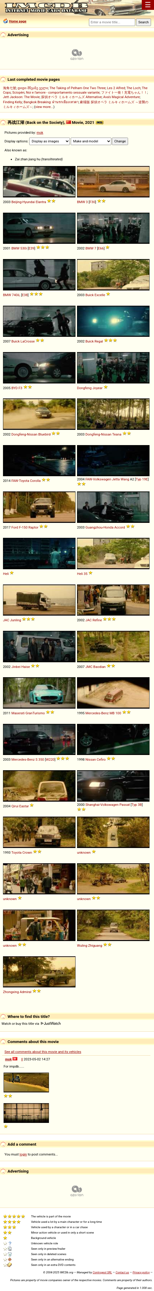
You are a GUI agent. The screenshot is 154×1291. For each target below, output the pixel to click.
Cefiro (101, 759)
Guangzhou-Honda (99, 527)
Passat (124, 805)
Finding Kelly (12, 102)
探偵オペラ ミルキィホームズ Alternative (71, 97)
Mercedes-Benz (97, 713)
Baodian (99, 667)
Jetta (116, 479)
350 (41, 759)
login (23, 1154)
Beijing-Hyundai (23, 202)
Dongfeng (84, 388)
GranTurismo (35, 713)
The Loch (134, 88)
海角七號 (9, 88)
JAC (6, 620)
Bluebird (44, 434)
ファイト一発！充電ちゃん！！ (124, 92)
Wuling (82, 945)
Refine (97, 620)
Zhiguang (95, 945)
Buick (89, 295)
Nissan (90, 759)
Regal (99, 341)
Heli (6, 574)
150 (24, 527)
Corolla (35, 481)
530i (23, 248)
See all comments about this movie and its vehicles (42, 1052)
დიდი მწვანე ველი (33, 88)
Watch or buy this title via (31, 1023)
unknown (84, 852)
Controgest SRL (102, 1272)
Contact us (122, 1272)
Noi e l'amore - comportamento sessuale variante (62, 92)
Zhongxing (11, 992)
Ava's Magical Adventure (121, 97)
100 (118, 713)
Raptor (33, 527)
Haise (25, 667)
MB (112, 713)
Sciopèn (18, 92)
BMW (81, 202)
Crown (27, 852)
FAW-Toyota (20, 481)
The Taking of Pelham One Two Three (77, 88)
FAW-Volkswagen (98, 479)
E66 (101, 248)
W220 (50, 759)
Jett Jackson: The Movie (21, 97)
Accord (119, 527)
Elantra (41, 202)
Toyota (16, 852)
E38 (25, 295)
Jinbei (15, 667)
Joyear (98, 388)
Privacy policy (141, 1272)
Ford (14, 527)
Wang (125, 479)
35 (85, 574)
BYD (14, 388)
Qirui (14, 806)
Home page (17, 21)
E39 (31, 248)
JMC (89, 667)
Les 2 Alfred (116, 88)
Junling (15, 620)
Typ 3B (137, 805)
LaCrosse (28, 341)
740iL (16, 295)
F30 (92, 202)
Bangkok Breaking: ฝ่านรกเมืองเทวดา (51, 102)
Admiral (25, 992)
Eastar (24, 806)
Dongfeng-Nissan (24, 434)
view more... (44, 107)
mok (40, 132)
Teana (116, 434)
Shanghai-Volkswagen (101, 805)
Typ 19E (142, 479)
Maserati (17, 713)
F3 (20, 388)
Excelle (100, 295)
